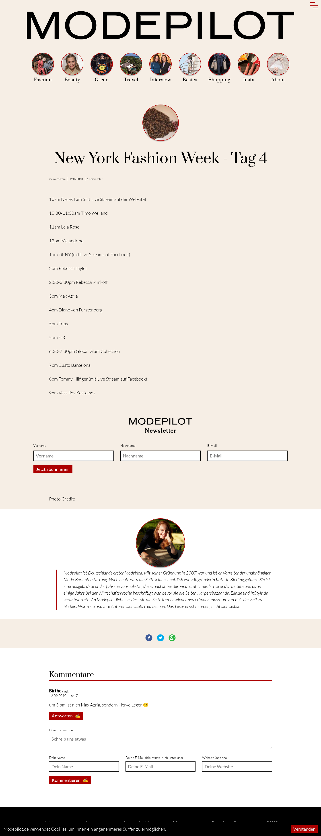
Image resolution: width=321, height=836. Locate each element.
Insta (249, 68)
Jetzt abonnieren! (53, 469)
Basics (190, 68)
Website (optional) (215, 758)
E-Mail (212, 445)
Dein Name (57, 758)
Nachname (128, 445)
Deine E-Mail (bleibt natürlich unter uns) (154, 758)
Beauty (72, 68)
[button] (148, 637)
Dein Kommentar (61, 730)
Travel (131, 68)
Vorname (39, 445)
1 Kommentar (95, 179)
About (278, 68)
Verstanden (304, 829)
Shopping (219, 68)
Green (102, 68)
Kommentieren (70, 780)
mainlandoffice (57, 179)
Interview (160, 68)
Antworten (66, 716)
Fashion (43, 68)
